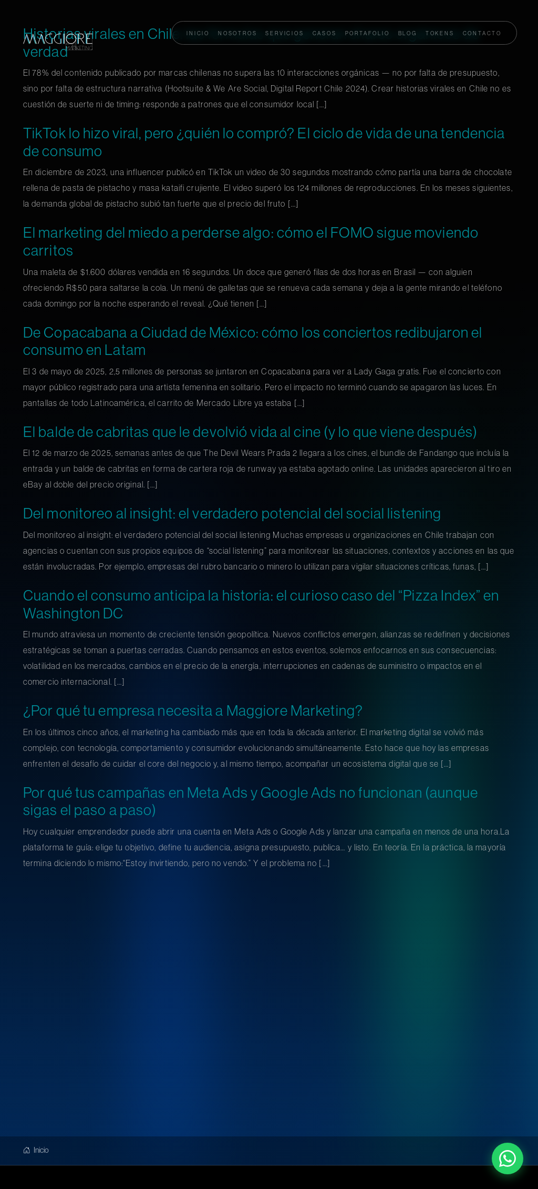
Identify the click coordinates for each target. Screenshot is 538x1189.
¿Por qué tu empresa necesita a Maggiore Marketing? (193, 710)
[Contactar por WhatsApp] (507, 1158)
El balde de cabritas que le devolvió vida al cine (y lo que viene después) (250, 431)
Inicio (36, 1150)
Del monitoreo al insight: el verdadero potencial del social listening (232, 513)
